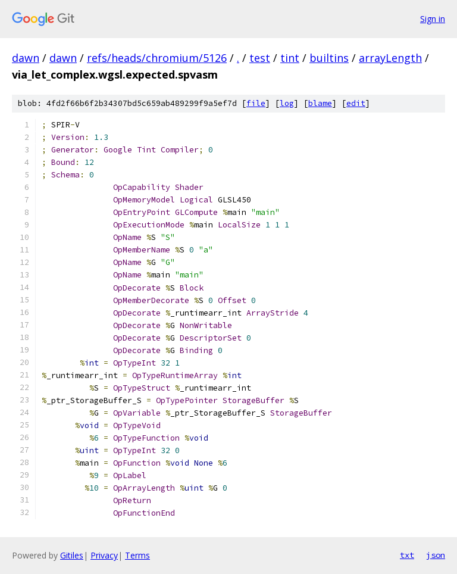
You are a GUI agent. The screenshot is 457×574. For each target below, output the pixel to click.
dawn (25, 58)
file (255, 103)
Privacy (104, 555)
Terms (137, 555)
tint (289, 58)
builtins (329, 58)
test (259, 58)
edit (355, 103)
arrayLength (390, 58)
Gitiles (71, 555)
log (287, 103)
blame (320, 103)
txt (407, 555)
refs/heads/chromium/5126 (157, 58)
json (435, 555)
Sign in (432, 18)
